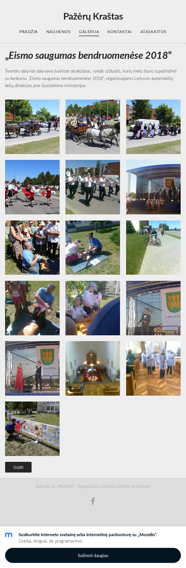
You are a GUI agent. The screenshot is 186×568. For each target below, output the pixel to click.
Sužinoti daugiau (93, 555)
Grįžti (18, 467)
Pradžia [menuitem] (28, 31)
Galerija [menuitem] (89, 31)
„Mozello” (65, 486)
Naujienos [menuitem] (58, 31)
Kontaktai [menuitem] (120, 31)
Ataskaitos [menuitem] (153, 31)
